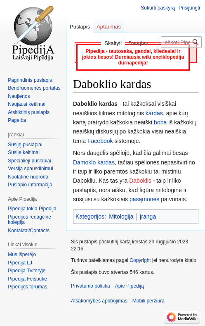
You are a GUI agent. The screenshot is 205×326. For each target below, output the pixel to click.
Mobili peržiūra (148, 301)
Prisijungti (189, 8)
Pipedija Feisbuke (27, 279)
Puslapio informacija (30, 185)
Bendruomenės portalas (34, 88)
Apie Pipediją (129, 286)
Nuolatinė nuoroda (28, 177)
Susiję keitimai (24, 152)
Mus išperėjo (22, 254)
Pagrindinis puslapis (30, 80)
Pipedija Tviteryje (26, 271)
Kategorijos (89, 216)
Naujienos (19, 96)
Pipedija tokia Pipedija (32, 209)
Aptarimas (109, 27)
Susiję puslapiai (25, 145)
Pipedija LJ (20, 263)
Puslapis (80, 27)
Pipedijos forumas (27, 287)
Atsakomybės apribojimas (99, 301)
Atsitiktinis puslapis (28, 112)
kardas (154, 113)
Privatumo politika (90, 286)
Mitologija (121, 216)
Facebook (100, 141)
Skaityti (109, 43)
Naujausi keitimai (26, 104)
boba (160, 122)
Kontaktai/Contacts (28, 230)
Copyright (140, 260)
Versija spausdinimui (30, 168)
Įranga (147, 216)
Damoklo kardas (94, 162)
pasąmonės (144, 199)
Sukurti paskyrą (158, 8)
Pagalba (17, 120)
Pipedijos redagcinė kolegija (29, 220)
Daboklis (140, 180)
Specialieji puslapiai (29, 161)
